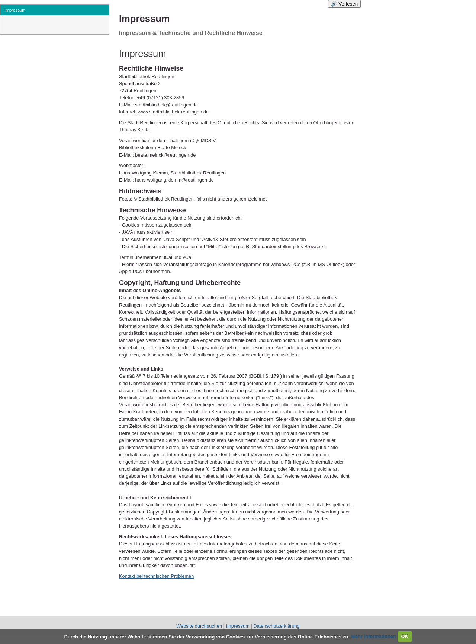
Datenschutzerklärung (276, 626)
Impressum (238, 626)
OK (404, 636)
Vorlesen (348, 4)
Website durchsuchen (199, 626)
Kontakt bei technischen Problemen (156, 576)
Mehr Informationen (374, 636)
